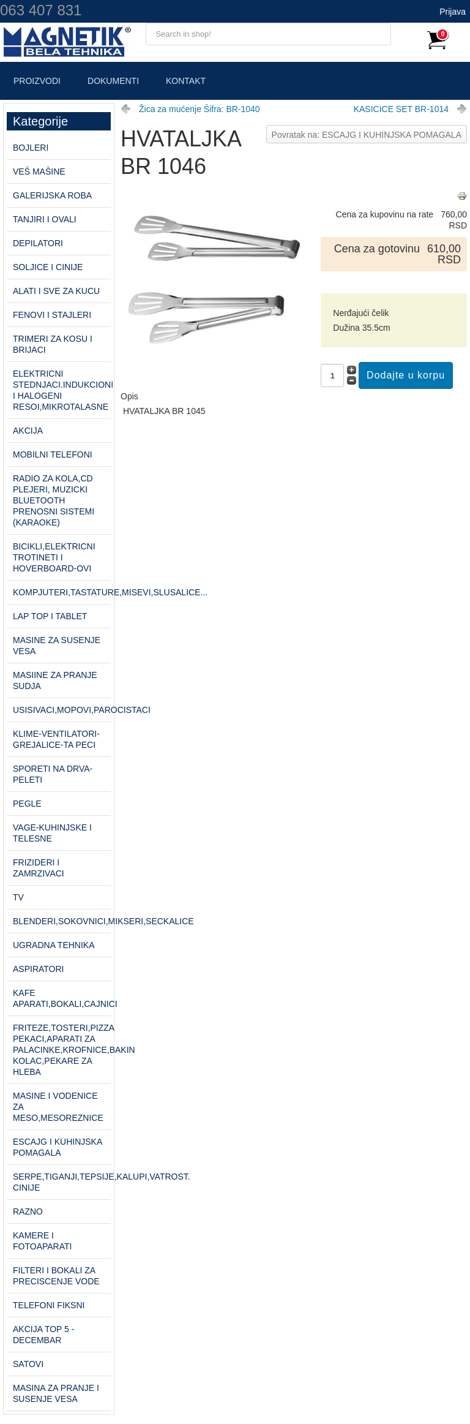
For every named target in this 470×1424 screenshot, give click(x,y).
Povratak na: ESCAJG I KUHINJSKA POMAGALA (366, 135)
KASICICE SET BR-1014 (401, 109)
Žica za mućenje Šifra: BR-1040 (199, 109)
